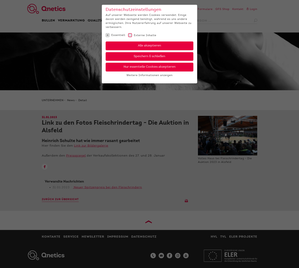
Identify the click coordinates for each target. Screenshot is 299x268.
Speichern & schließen (149, 56)
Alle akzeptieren (149, 45)
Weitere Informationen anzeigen (149, 75)
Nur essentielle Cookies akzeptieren (150, 66)
